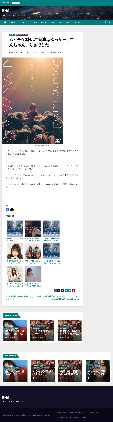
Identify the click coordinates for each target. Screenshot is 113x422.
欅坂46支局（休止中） (21, 34)
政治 (52, 22)
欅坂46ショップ (63, 417)
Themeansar (45, 415)
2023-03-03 (12, 378)
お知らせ (77, 22)
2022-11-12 (93, 378)
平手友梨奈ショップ (81, 412)
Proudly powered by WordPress (12, 415)
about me (61, 412)
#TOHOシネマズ (30, 52)
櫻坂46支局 (15, 328)
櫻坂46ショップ (94, 412)
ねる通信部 (36, 325)
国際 (34, 22)
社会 (60, 22)
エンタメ (23, 22)
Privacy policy (75, 417)
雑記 (68, 22)
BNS (5, 10)
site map (70, 412)
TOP (13, 22)
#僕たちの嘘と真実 (53, 52)
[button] (105, 22)
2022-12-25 (39, 378)
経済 (43, 22)
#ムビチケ (41, 52)
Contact (84, 417)
